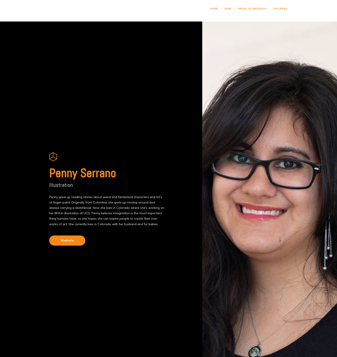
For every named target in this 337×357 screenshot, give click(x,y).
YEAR (227, 8)
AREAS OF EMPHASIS (252, 8)
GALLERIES (280, 8)
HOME (214, 8)
